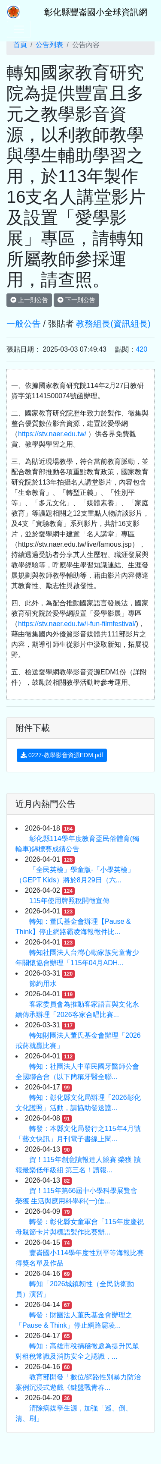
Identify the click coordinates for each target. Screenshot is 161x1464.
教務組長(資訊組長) (113, 323)
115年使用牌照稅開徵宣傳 (69, 900)
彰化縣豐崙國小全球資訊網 (95, 12)
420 (141, 349)
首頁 (20, 44)
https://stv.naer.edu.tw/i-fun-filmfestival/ (77, 623)
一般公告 (23, 323)
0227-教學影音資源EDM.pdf (62, 755)
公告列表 (49, 44)
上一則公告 (29, 299)
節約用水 (43, 983)
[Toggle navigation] (19, 29)
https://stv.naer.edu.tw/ (52, 434)
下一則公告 (76, 299)
